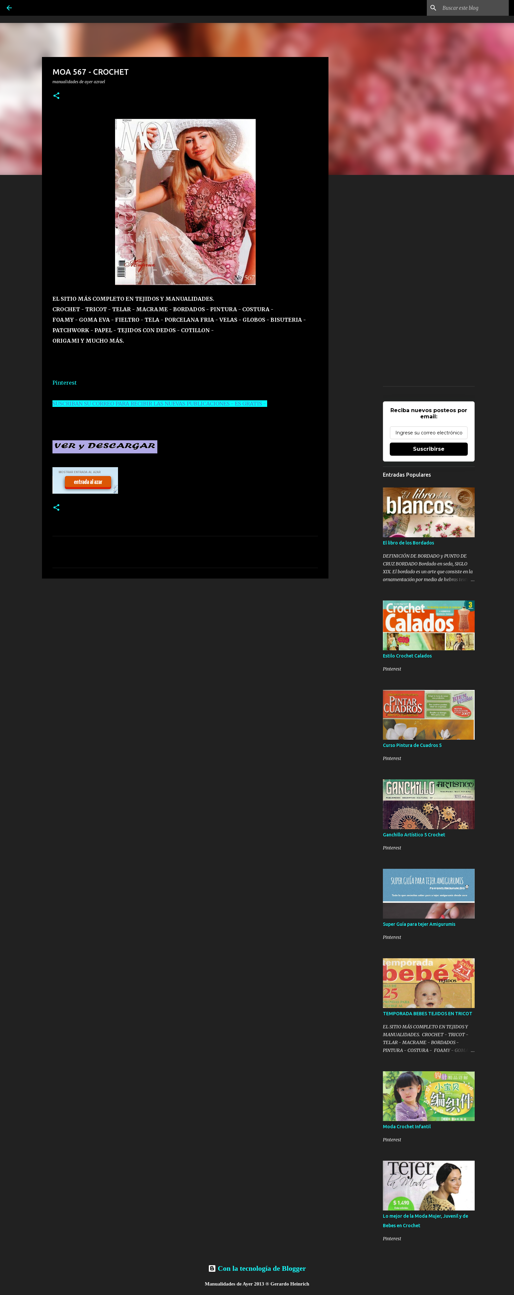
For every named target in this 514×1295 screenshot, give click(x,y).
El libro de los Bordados (408, 542)
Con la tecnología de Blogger (257, 1268)
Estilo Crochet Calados (407, 655)
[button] (56, 96)
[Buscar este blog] (474, 8)
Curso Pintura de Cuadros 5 (412, 745)
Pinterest (64, 382)
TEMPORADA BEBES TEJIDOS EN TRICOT (427, 1013)
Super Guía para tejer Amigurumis (419, 924)
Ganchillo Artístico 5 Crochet (414, 834)
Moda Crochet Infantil (407, 1126)
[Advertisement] (185, 634)
